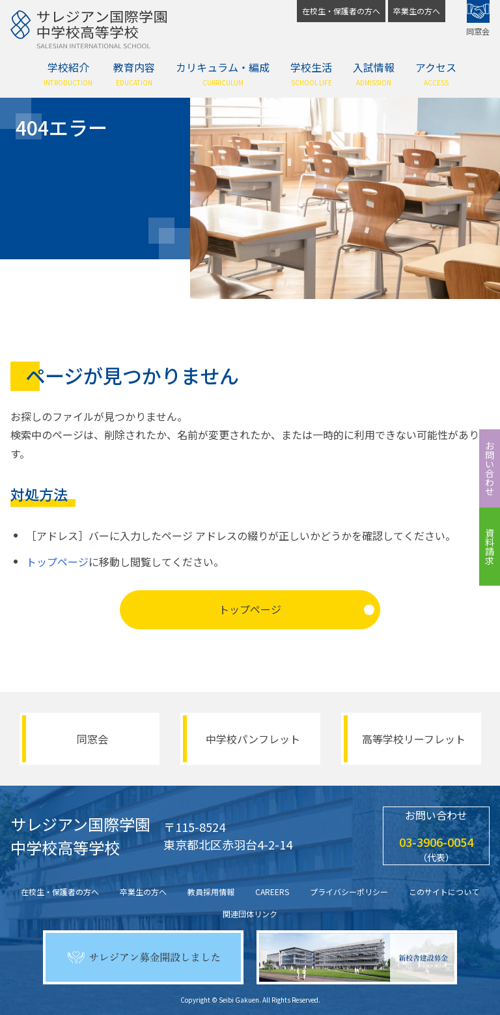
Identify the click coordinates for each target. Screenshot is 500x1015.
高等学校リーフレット (413, 739)
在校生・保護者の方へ (341, 10)
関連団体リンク (250, 913)
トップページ (57, 561)
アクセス (435, 73)
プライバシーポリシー (349, 891)
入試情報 (374, 73)
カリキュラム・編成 (223, 73)
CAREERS (272, 891)
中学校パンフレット (253, 739)
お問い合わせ (489, 468)
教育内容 (134, 73)
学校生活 (311, 73)
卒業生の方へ (416, 10)
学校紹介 (68, 73)
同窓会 (478, 18)
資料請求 (489, 546)
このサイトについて (444, 891)
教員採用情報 (211, 891)
